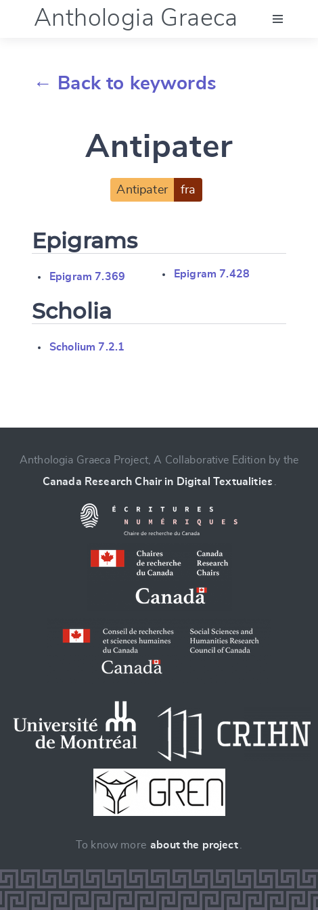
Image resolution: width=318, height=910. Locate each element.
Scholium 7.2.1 (86, 347)
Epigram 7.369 (87, 276)
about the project (194, 845)
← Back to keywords (125, 83)
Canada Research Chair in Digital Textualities (158, 481)
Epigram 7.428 (212, 274)
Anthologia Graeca (136, 18)
